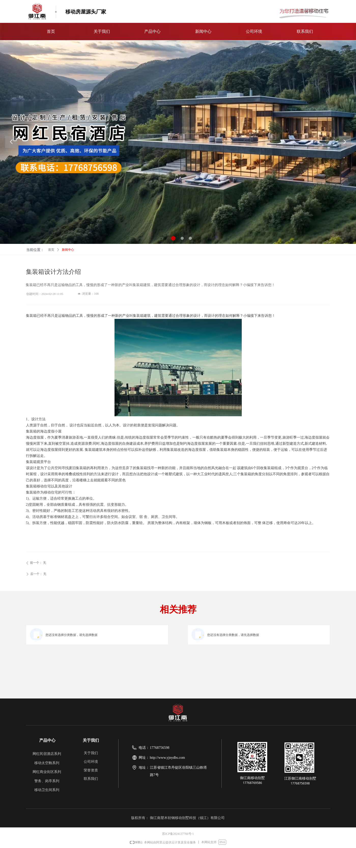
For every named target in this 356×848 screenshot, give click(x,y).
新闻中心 (68, 249)
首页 (51, 249)
